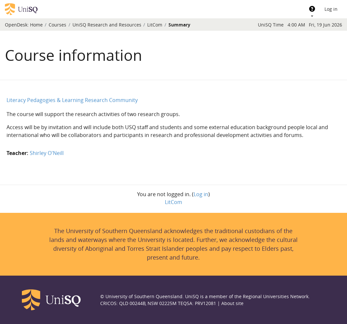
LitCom (154, 25)
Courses (57, 25)
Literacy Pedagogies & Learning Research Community (72, 100)
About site (232, 303)
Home (36, 25)
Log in (331, 9)
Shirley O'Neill (47, 153)
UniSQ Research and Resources (106, 25)
